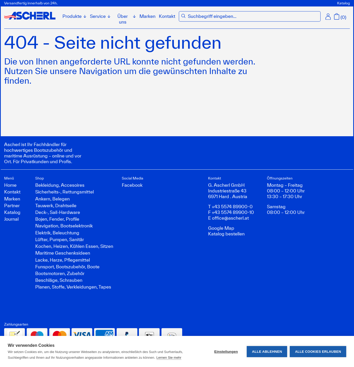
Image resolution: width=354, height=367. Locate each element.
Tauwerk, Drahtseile (55, 205)
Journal (11, 218)
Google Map (221, 228)
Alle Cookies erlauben (318, 352)
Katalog (343, 3)
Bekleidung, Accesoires (59, 185)
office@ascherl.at (230, 217)
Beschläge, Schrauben (58, 280)
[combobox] (253, 16)
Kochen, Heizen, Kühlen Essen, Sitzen (74, 246)
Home (10, 185)
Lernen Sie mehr (169, 357)
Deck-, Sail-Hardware (57, 212)
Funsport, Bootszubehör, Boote (67, 266)
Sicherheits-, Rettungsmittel (64, 191)
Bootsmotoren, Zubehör (59, 273)
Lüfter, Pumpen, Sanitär (59, 239)
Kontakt (167, 16)
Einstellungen (226, 352)
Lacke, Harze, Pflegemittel (62, 259)
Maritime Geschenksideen (62, 252)
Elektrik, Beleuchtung (57, 232)
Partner (12, 205)
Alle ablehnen (267, 352)
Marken (147, 16)
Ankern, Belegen (52, 198)
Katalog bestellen (226, 233)
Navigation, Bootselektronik (64, 225)
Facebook (132, 185)
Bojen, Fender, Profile (57, 218)
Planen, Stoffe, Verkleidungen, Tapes (73, 286)
